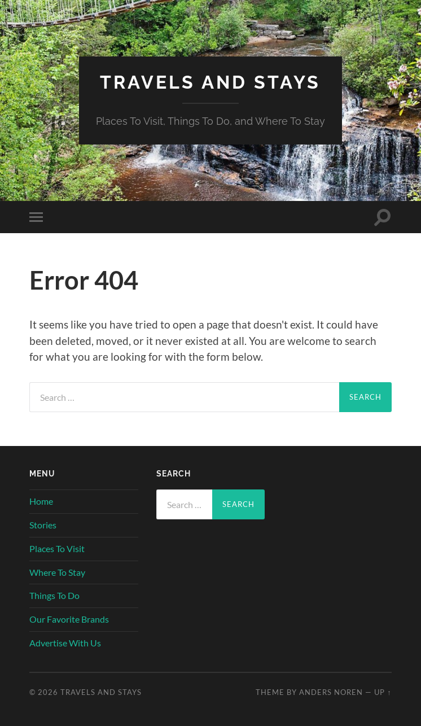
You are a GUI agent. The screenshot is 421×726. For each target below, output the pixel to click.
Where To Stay (57, 572)
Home (41, 501)
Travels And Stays (210, 82)
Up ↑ (382, 692)
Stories (42, 524)
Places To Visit (57, 548)
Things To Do (54, 595)
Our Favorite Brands (69, 619)
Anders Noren (331, 692)
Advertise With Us (65, 642)
